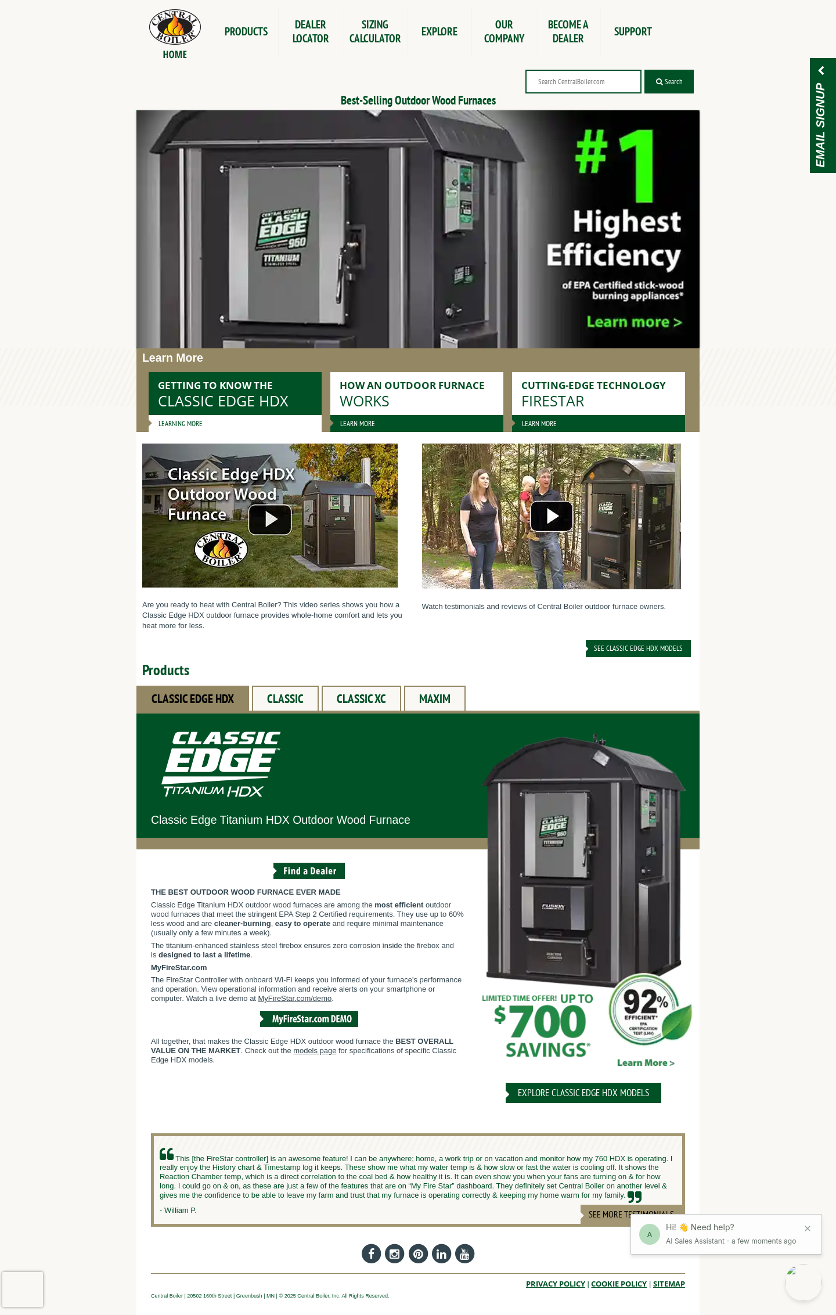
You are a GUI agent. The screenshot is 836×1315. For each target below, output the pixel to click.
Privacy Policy (555, 1283)
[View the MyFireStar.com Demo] (309, 1028)
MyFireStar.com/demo (295, 998)
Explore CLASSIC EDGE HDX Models (583, 1092)
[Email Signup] (821, 72)
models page (314, 1050)
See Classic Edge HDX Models (638, 648)
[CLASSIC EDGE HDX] (583, 906)
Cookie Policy (619, 1283)
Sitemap (669, 1283)
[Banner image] (418, 229)
